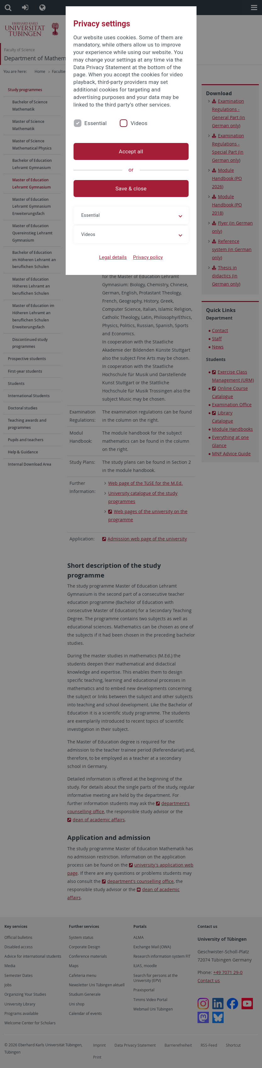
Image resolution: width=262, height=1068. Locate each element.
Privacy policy (148, 257)
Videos (139, 123)
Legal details (113, 257)
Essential (95, 123)
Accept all (131, 151)
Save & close (131, 188)
